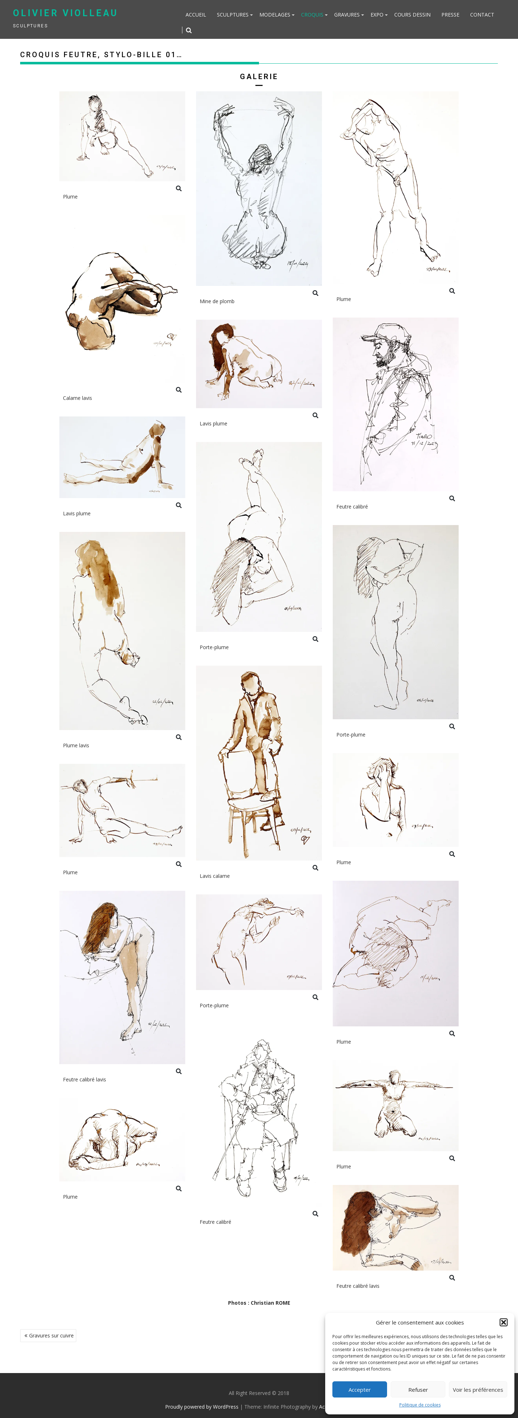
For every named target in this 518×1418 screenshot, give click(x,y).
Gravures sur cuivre (51, 1335)
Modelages (274, 14)
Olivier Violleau (65, 13)
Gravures (347, 14)
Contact (482, 14)
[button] (503, 1322)
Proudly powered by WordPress (201, 1406)
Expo (377, 14)
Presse (450, 14)
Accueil (196, 14)
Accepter (360, 1389)
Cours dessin (412, 14)
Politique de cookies (420, 1405)
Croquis (312, 14)
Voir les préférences (478, 1389)
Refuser (418, 1389)
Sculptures (233, 14)
